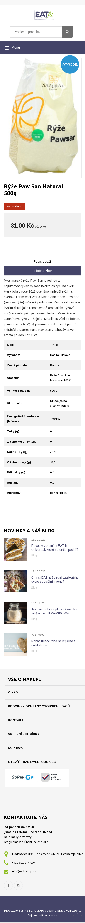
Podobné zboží (42, 271)
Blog (34, 555)
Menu (15, 47)
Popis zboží (42, 261)
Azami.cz (51, 916)
